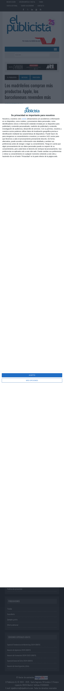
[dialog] (32, 345)
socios (24, 119)
